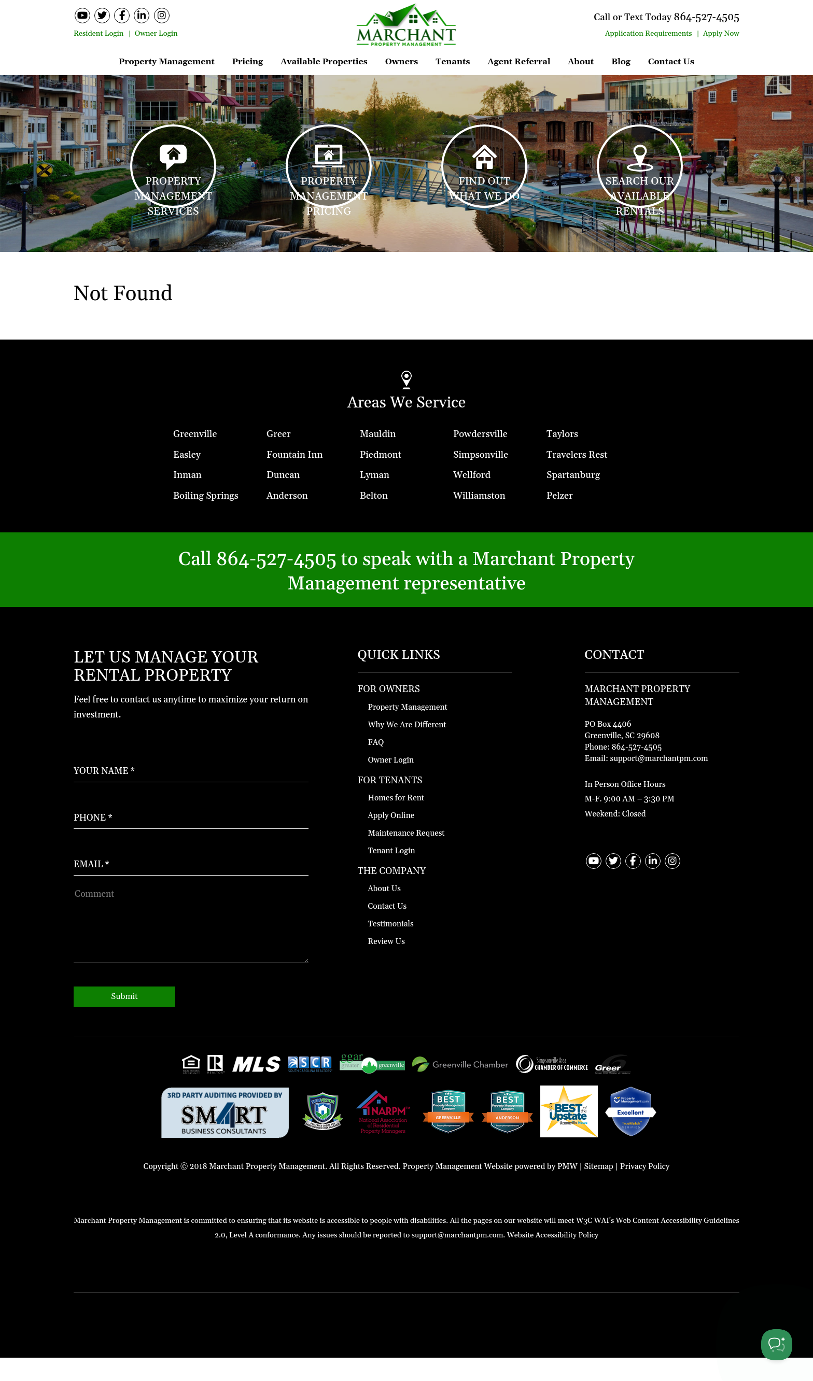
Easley (187, 478)
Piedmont (380, 478)
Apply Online (391, 838)
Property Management (167, 62)
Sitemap (598, 1189)
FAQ (376, 765)
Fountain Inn (295, 478)
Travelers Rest (577, 478)
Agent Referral (518, 62)
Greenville (195, 457)
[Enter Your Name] (191, 784)
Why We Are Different (407, 748)
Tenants (453, 62)
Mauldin (378, 457)
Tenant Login (391, 874)
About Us (384, 912)
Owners (401, 62)
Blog (620, 62)
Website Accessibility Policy (552, 1258)
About (581, 62)
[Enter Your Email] (191, 877)
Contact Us (671, 62)
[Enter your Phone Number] (191, 831)
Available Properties (324, 62)
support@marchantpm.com (659, 781)
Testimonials (391, 947)
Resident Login (98, 33)
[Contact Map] (662, 753)
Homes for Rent (396, 821)
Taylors (562, 457)
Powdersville (480, 457)
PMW (567, 1189)
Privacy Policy (645, 1189)
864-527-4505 (695, 16)
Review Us (386, 965)
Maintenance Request (406, 856)
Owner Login (156, 33)
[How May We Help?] (191, 947)
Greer (279, 457)
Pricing (247, 62)
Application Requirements (648, 33)
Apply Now (721, 33)
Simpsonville (480, 478)
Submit (124, 1019)
